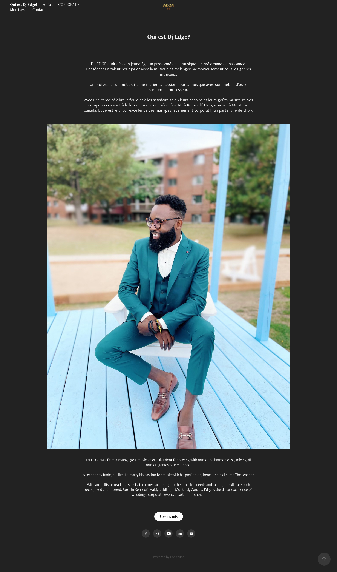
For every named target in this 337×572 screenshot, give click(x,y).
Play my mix (169, 516)
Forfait (48, 4)
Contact (38, 9)
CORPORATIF (68, 4)
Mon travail (18, 9)
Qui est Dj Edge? (23, 4)
